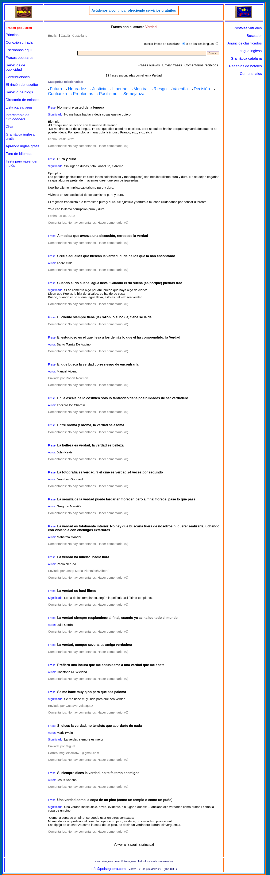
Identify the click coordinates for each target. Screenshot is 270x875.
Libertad (119, 88)
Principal (12, 35)
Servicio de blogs (19, 92)
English (53, 35)
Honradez (77, 88)
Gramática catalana (246, 58)
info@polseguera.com (108, 869)
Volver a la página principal (133, 844)
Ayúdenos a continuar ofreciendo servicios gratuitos (134, 10)
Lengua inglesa (250, 51)
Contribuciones (18, 77)
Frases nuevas (149, 65)
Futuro (56, 88)
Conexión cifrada (19, 42)
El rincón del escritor (22, 85)
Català (65, 35)
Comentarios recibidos (201, 65)
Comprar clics (251, 74)
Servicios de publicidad (15, 67)
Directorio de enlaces (22, 100)
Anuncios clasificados (244, 43)
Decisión (202, 88)
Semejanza (133, 93)
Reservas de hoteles (245, 66)
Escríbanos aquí (19, 50)
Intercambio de (17, 117)
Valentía (180, 88)
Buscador (254, 36)
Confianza (57, 93)
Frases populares (19, 58)
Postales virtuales (248, 28)
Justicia (99, 88)
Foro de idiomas (18, 154)
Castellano (79, 35)
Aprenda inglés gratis (22, 146)
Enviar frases (172, 65)
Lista (19, 107)
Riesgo (160, 88)
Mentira (141, 88)
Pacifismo (108, 93)
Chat (9, 127)
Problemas (83, 93)
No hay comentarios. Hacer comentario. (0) (98, 146)
